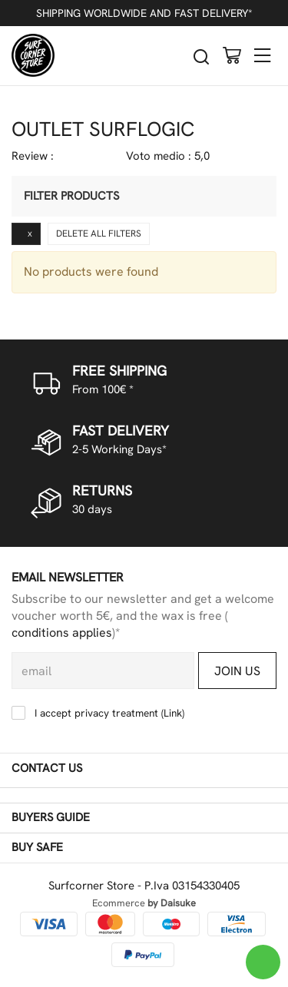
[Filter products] (250, 196)
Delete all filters (98, 233)
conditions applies (62, 632)
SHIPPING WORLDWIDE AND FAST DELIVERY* (144, 13)
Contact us (142, 768)
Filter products (71, 196)
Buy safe (142, 848)
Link (173, 713)
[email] (103, 670)
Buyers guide (142, 818)
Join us (237, 671)
